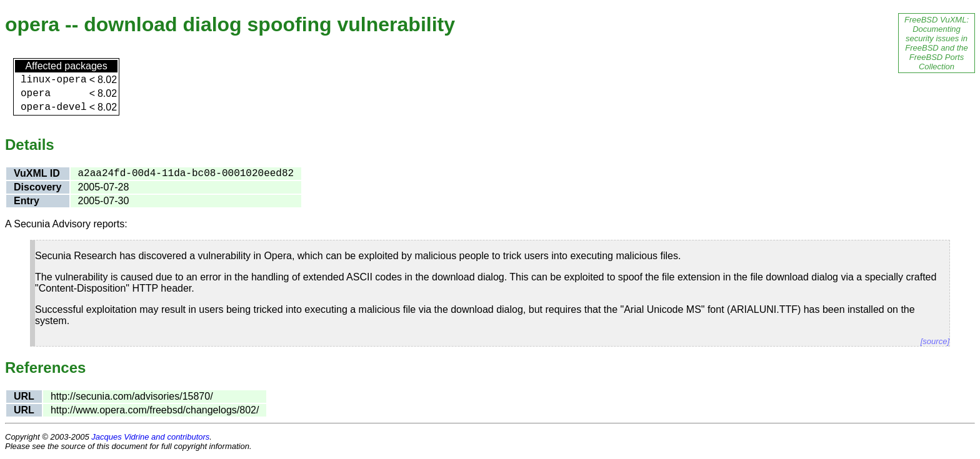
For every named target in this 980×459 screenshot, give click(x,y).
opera (36, 93)
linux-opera (54, 80)
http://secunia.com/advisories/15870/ (132, 396)
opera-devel (54, 107)
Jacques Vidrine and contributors (150, 437)
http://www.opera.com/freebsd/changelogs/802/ (155, 410)
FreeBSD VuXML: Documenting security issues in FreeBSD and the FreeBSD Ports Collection (936, 43)
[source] (935, 341)
